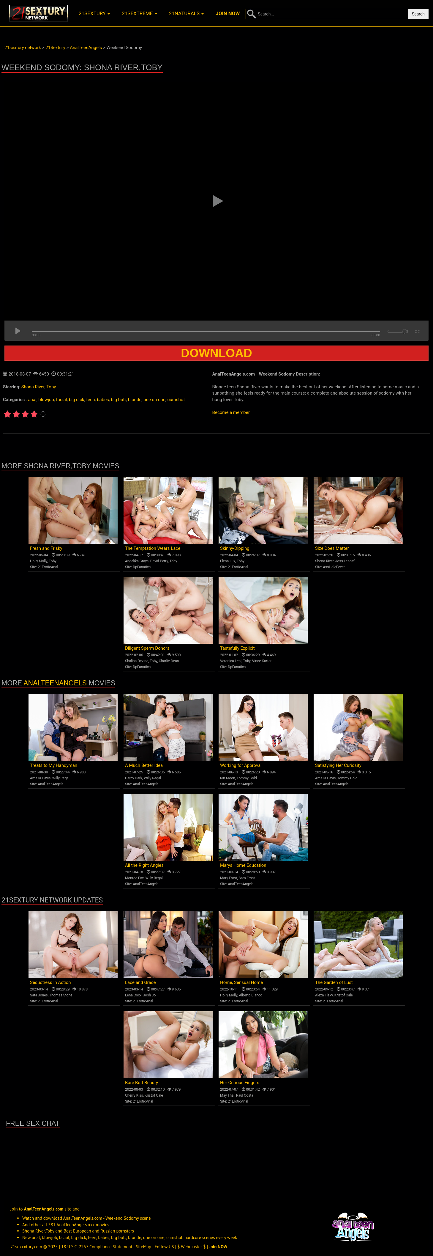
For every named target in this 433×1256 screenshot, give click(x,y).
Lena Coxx (133, 995)
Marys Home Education (243, 865)
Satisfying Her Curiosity (338, 765)
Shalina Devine (136, 661)
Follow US (164, 1246)
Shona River (33, 387)
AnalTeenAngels (55, 683)
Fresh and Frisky (46, 548)
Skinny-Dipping (234, 548)
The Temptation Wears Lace (152, 548)
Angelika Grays (136, 561)
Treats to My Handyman (53, 765)
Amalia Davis (40, 778)
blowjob (46, 399)
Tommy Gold (247, 778)
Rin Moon (227, 778)
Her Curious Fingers (239, 1082)
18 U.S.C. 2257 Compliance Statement (96, 1246)
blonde (134, 399)
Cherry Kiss (134, 1095)
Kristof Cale (343, 995)
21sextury (94, 13)
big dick (76, 399)
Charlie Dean (169, 661)
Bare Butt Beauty (141, 1082)
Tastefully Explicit (237, 648)
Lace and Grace (140, 982)
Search (418, 14)
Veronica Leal (230, 661)
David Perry (159, 561)
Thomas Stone (60, 995)
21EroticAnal (48, 567)
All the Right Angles (144, 865)
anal (32, 399)
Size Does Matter (332, 548)
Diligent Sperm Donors (147, 648)
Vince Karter (262, 661)
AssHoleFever (334, 567)
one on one (154, 399)
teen (90, 399)
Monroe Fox (134, 878)
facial (61, 399)
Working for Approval (241, 765)
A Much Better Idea (144, 765)
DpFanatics (142, 567)
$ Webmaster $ (191, 1246)
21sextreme (139, 13)
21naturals (186, 13)
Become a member (231, 412)
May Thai (227, 1095)
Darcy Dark (133, 778)
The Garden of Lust (334, 982)
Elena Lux (227, 561)
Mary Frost (228, 878)
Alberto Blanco (250, 995)
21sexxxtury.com (26, 1246)
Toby (51, 387)
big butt (118, 399)
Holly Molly (38, 561)
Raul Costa (244, 1095)
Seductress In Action (50, 982)
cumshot (176, 399)
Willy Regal (60, 778)
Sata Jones (39, 995)
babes (103, 399)
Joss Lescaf (345, 561)
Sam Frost (247, 878)
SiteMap (143, 1246)
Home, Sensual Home (241, 982)
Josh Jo (149, 995)
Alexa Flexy (324, 995)
